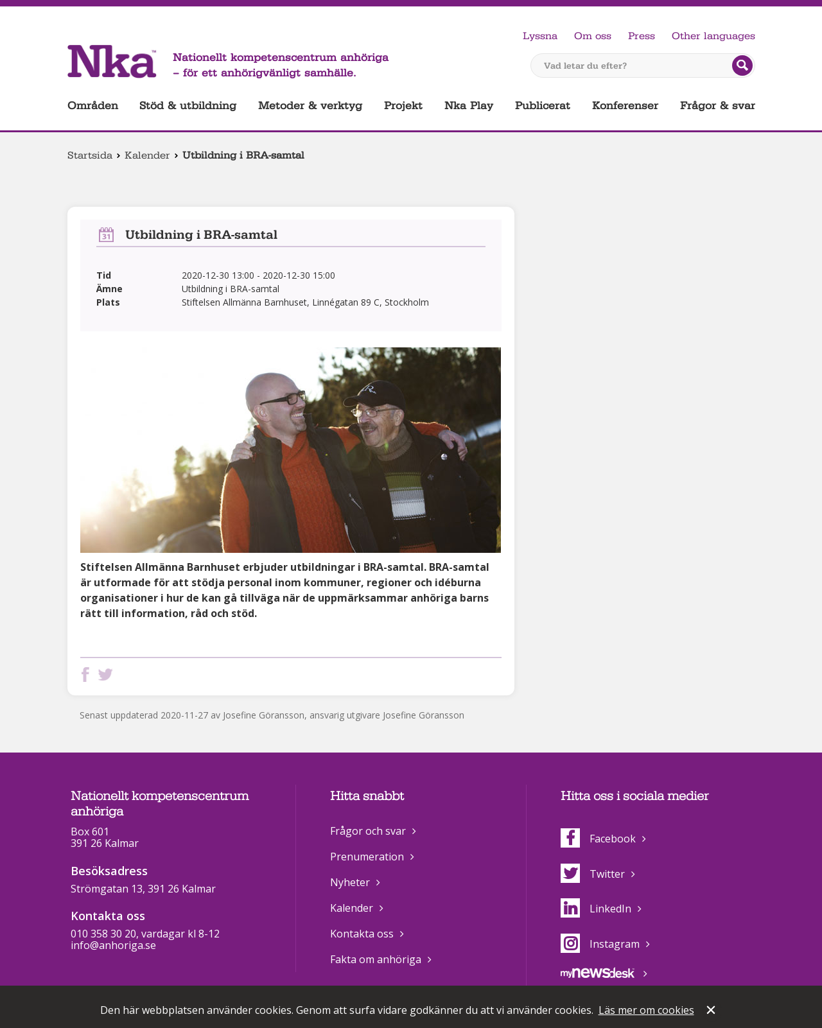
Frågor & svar (717, 106)
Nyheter (350, 882)
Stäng (712, 1011)
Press (641, 36)
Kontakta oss (362, 934)
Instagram (600, 944)
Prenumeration (367, 856)
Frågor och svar (368, 831)
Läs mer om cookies (646, 1010)
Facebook (598, 839)
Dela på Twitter (108, 674)
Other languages (713, 36)
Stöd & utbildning (187, 106)
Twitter (593, 874)
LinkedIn (596, 909)
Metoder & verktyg (310, 106)
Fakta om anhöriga (375, 959)
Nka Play (468, 106)
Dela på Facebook (88, 674)
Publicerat (542, 106)
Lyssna (540, 36)
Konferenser (625, 106)
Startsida (89, 155)
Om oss (592, 36)
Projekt (403, 106)
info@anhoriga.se (113, 945)
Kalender (147, 155)
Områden (92, 106)
